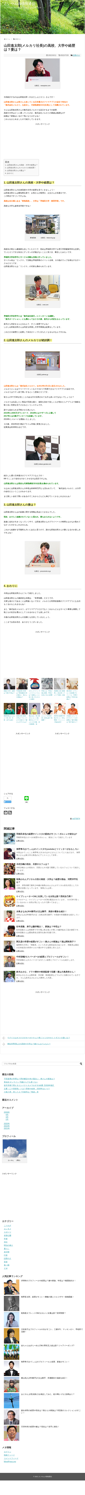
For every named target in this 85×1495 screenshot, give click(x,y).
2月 (7, 1119)
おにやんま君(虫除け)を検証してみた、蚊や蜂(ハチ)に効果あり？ (48, 1394)
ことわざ (7, 1226)
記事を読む (20, 841)
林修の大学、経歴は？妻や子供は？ (9, 692)
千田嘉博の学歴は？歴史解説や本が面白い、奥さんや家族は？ (21, 694)
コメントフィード (11, 1458)
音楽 (6, 1262)
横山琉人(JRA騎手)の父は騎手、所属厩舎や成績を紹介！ (44, 1378)
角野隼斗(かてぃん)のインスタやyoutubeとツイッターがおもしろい (47, 849)
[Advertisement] (42, 141)
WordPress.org (10, 1462)
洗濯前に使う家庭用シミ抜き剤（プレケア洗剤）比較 (59, 693)
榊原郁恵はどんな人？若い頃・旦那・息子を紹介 (9, 718)
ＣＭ (6, 1268)
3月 (7, 1117)
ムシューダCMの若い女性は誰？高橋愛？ (46, 718)
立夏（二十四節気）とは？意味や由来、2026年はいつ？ (27, 1089)
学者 (6, 1239)
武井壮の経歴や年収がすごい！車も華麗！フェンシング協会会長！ (59, 719)
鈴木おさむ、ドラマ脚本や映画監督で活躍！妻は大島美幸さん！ (46, 972)
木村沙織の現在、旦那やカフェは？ (32, 864)
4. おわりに (9, 173)
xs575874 (76, 819)
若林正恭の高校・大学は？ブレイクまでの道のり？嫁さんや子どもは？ (21, 719)
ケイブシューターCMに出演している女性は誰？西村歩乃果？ (44, 896)
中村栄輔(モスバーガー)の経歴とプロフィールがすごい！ (42, 957)
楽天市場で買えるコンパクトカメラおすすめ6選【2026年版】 (29, 1085)
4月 (7, 1115)
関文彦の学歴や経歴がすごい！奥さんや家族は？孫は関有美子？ (46, 942)
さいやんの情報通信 (19, 3)
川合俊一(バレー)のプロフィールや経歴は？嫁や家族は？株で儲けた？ (72, 719)
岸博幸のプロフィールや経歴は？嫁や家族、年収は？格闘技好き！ (48, 1281)
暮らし (6, 1249)
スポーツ (7, 1232)
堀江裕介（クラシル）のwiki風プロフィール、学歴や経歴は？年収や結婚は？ (72, 695)
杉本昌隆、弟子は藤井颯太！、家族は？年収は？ (38, 926)
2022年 (7, 1126)
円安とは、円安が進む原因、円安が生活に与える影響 (46, 693)
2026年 (7, 1112)
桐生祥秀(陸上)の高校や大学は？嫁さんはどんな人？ (26, 1044)
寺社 (6, 1242)
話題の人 (76, 55)
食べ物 (6, 1265)
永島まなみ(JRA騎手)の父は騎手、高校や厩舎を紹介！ (41, 911)
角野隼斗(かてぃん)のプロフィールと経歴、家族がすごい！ (45, 1362)
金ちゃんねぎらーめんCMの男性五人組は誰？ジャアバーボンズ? (47, 1345)
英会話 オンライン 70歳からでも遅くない (21, 1082)
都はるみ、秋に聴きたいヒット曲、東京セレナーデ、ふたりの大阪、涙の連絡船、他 (34, 720)
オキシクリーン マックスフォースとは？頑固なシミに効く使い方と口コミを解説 (34, 695)
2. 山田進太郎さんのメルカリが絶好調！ (20, 168)
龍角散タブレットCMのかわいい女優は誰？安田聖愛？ (43, 1313)
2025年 (7, 1124)
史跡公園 (7, 1235)
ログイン (7, 1452)
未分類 (6, 1252)
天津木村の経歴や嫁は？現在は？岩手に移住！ (40, 1427)
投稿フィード (9, 1455)
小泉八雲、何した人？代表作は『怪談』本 (21, 1092)
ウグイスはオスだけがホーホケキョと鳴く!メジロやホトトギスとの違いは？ (36, 1038)
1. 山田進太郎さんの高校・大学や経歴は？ (21, 165)
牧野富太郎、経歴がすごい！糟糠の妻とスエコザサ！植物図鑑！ (47, 1297)
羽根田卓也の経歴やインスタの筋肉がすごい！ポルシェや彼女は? (46, 834)
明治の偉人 (8, 1245)
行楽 (6, 1255)
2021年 (7, 1128)
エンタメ (7, 1229)
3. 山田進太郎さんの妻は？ (15, 170)
